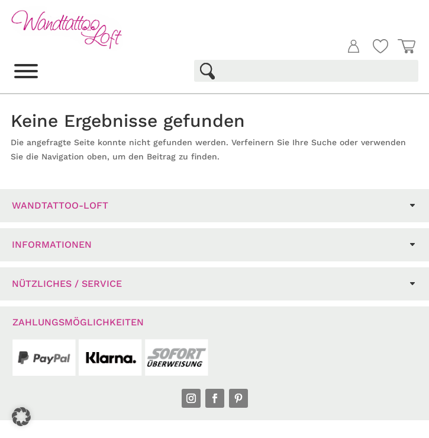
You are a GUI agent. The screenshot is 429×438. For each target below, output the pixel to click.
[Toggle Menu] (26, 71)
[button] (21, 416)
